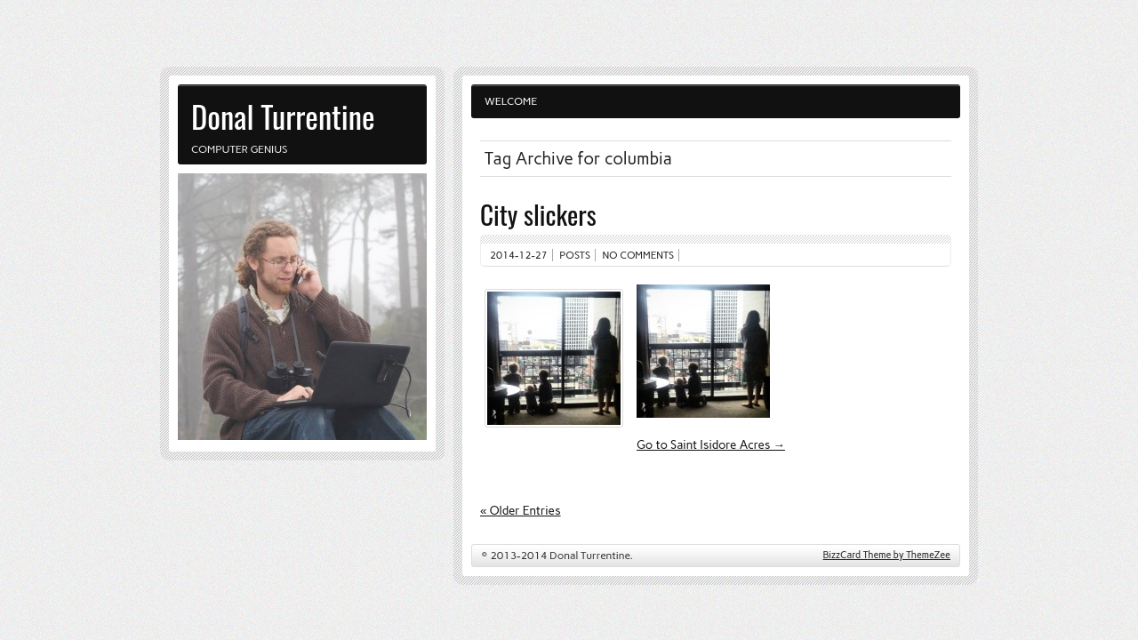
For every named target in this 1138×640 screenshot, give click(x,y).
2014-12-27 (519, 255)
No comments (639, 255)
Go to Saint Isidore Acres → (711, 444)
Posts (574, 255)
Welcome (511, 101)
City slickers (538, 214)
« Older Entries (520, 510)
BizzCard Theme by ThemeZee (886, 555)
